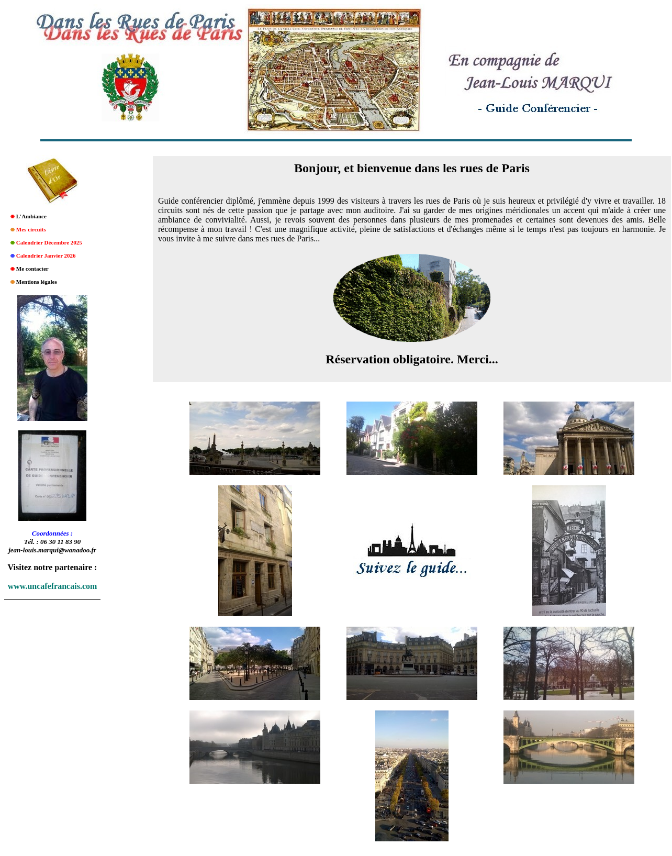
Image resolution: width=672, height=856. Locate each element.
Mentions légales (36, 282)
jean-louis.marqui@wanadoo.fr (52, 550)
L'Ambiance (31, 216)
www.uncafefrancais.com (52, 586)
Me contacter (32, 268)
